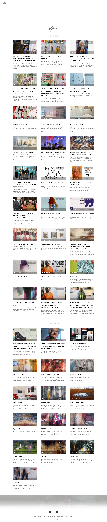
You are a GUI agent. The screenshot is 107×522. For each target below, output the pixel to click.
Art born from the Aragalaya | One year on (81, 183)
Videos (90, 3)
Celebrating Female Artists (51, 244)
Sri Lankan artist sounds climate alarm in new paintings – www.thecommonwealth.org (81, 305)
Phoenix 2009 (46, 429)
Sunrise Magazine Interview (51, 276)
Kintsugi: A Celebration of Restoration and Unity (79, 90)
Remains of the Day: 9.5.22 (50, 213)
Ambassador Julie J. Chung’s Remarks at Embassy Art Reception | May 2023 (23, 215)
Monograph (64, 3)
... (18, 68)
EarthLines (45, 402)
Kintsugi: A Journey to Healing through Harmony (24, 123)
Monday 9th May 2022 (20, 276)
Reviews (33, 329)
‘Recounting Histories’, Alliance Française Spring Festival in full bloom (80, 246)
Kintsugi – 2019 (18, 375)
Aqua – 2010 (17, 429)
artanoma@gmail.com (67, 516)
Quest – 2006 (17, 456)
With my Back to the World (23, 244)
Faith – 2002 (17, 483)
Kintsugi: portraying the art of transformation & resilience (53, 123)
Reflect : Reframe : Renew (23, 152)
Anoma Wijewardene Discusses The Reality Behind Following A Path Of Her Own (53, 346)
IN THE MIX (73, 276)
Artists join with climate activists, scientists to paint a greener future (24, 184)
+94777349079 (42, 516)
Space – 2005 (45, 456)
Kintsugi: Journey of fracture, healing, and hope (81, 123)
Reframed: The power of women (53, 152)
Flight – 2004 (74, 456)
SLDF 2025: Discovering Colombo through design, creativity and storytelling (82, 59)
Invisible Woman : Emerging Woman (51, 57)
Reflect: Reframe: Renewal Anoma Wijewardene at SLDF (80, 153)
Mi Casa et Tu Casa (76, 375)
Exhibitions (81, 3)
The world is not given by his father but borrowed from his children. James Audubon (24, 346)
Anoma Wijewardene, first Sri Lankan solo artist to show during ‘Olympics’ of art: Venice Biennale (53, 92)
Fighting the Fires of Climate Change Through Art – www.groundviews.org (52, 305)
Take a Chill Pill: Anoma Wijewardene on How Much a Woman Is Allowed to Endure (24, 59)
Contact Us (99, 3)
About (41, 3)
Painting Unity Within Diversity (52, 182)
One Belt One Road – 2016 (50, 375)
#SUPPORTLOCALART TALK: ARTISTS (82, 213)
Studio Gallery (51, 3)
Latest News (31, 42)
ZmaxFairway (18, 402)
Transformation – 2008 (78, 429)
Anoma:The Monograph (78, 344)
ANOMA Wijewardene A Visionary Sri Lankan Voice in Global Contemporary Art (25, 91)
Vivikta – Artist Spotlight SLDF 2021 (24, 304)
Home (34, 3)
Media (72, 3)
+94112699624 (51, 516)
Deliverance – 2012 (77, 402)
